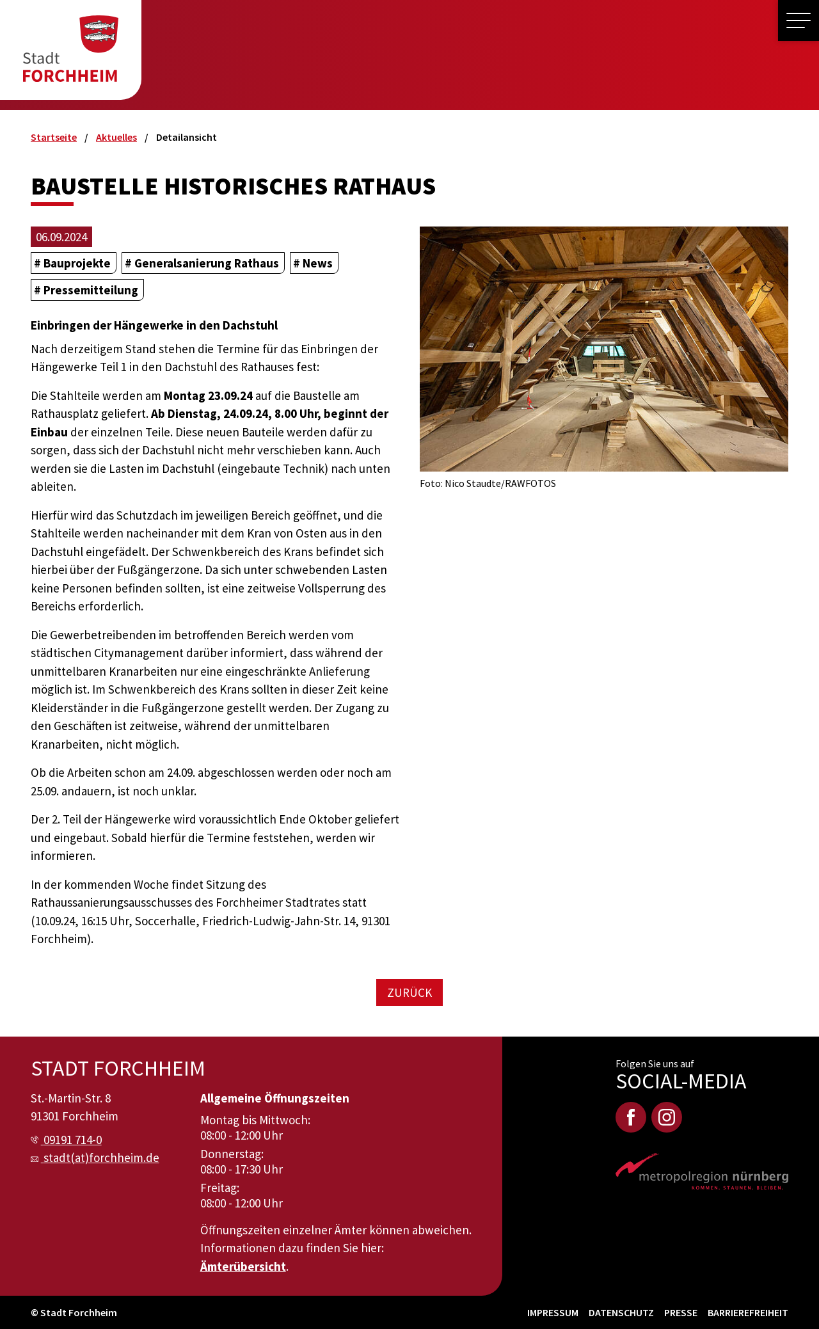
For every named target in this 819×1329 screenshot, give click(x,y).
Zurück (409, 992)
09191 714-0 (73, 1139)
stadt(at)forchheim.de (101, 1157)
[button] (798, 20)
